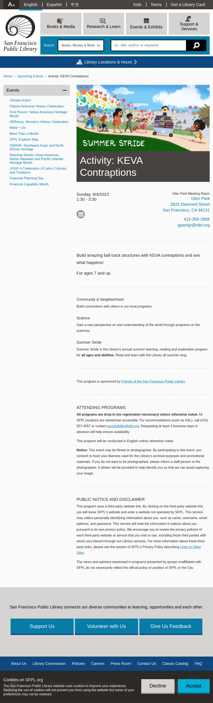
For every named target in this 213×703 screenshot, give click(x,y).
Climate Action (20, 100)
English (31, 4)
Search (49, 45)
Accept (193, 685)
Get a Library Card (188, 4)
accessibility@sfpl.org (123, 426)
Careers (97, 664)
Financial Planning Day (27, 178)
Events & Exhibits (146, 27)
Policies (78, 664)
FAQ (198, 664)
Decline (158, 685)
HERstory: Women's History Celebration (39, 122)
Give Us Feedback (170, 626)
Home (7, 76)
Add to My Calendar (81, 214)
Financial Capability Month (29, 184)
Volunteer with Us (106, 626)
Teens (156, 4)
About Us (18, 664)
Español (54, 4)
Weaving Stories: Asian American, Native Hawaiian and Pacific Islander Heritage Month (37, 158)
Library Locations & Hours (108, 62)
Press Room (121, 664)
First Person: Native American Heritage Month (38, 114)
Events (12, 90)
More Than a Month (24, 133)
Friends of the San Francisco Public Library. (153, 381)
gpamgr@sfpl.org (194, 225)
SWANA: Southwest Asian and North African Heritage (37, 147)
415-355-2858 (197, 219)
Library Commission (49, 664)
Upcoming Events (30, 76)
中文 (75, 4)
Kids (137, 4)
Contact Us (146, 664)
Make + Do (18, 127)
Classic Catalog (175, 664)
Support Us (42, 626)
